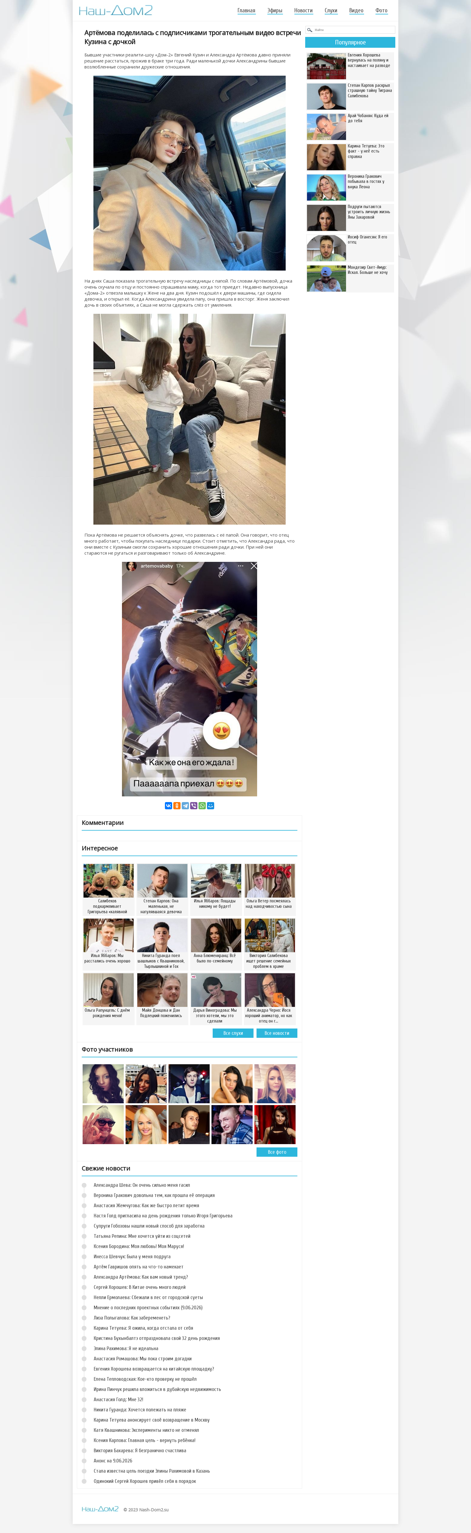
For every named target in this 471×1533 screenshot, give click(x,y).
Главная (246, 10)
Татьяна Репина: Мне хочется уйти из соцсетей (142, 1236)
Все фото (277, 1152)
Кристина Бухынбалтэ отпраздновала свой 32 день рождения (157, 1338)
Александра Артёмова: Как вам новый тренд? (141, 1277)
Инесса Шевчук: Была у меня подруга (132, 1256)
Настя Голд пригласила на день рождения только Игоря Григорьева (163, 1216)
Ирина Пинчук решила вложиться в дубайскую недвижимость (157, 1389)
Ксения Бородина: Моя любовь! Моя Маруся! (139, 1246)
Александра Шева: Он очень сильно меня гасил (142, 1185)
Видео (356, 10)
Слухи (331, 10)
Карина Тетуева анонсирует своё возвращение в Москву (152, 1420)
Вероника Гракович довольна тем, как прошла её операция (154, 1195)
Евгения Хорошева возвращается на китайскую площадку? (154, 1369)
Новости (303, 10)
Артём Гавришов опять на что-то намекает (139, 1267)
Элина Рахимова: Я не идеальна (126, 1348)
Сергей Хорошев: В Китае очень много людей (140, 1287)
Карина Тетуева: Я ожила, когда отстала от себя (143, 1328)
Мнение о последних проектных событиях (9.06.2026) (148, 1307)
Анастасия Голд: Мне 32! (118, 1399)
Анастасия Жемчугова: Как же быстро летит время (146, 1205)
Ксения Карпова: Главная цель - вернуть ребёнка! (145, 1440)
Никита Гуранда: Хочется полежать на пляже (140, 1410)
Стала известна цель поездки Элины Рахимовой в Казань (152, 1471)
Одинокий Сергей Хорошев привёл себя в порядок (145, 1481)
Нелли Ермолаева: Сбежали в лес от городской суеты (148, 1297)
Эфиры (274, 10)
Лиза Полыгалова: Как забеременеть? (132, 1318)
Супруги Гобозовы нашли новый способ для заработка (149, 1226)
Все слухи (233, 1033)
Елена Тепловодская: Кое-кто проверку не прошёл (145, 1379)
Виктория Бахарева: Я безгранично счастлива (140, 1450)
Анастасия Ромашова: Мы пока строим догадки (143, 1359)
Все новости (277, 1033)
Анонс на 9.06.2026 (113, 1461)
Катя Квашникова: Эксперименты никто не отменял (146, 1430)
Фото (381, 10)
